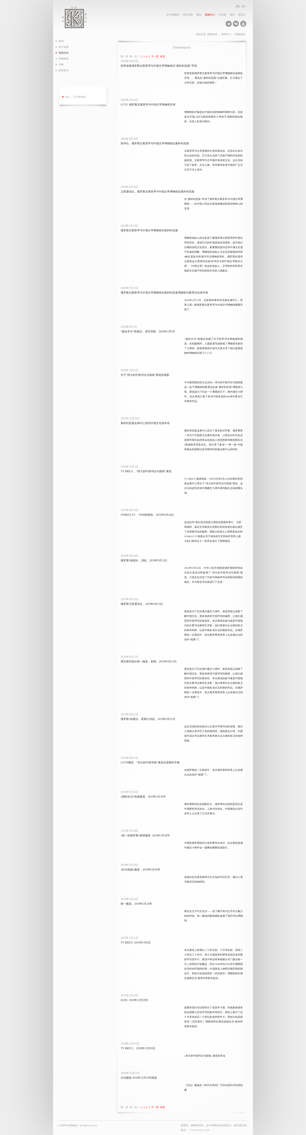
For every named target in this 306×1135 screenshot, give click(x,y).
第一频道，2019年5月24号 (136, 903)
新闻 (61, 41)
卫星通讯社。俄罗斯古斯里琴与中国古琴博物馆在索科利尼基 (157, 191)
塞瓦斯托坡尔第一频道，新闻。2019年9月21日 (149, 661)
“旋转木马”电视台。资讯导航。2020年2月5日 (148, 331)
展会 (198, 14)
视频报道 (240, 34)
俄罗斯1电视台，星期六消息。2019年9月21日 (148, 719)
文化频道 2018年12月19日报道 (139, 1077)
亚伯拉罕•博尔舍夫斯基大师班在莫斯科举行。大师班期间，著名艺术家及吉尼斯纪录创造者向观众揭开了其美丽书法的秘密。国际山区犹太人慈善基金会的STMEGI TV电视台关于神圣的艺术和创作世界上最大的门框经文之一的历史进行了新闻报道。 (213, 531)
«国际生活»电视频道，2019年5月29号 (143, 796)
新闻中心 (210, 14)
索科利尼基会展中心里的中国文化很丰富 (145, 423)
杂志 (232, 14)
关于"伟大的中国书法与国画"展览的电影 (145, 375)
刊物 (61, 64)
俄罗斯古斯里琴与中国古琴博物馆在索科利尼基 (149, 230)
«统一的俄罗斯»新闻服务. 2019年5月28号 (145, 835)
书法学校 (188, 14)
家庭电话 (212, 34)
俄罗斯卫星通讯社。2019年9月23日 (142, 604)
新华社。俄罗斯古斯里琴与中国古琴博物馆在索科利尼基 (155, 143)
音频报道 (64, 58)
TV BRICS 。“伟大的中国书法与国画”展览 (146, 471)
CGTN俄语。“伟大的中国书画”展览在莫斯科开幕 (150, 762)
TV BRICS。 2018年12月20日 (138, 1048)
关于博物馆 (172, 14)
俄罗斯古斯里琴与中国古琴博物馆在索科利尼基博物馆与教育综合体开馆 (164, 292)
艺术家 (222, 14)
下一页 (155, 56)
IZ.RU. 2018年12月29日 (134, 1000)
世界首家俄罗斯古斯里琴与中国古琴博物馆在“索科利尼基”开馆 (159, 65)
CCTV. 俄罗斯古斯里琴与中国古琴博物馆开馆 (148, 104)
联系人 (242, 14)
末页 (162, 56)
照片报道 (64, 46)
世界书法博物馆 (78, 17)
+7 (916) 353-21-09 (199, 1130)
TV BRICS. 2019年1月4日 (135, 942)
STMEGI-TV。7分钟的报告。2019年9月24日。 (148, 514)
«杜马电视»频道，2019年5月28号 (140, 869)
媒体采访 (64, 70)
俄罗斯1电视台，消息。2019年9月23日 (144, 560)
